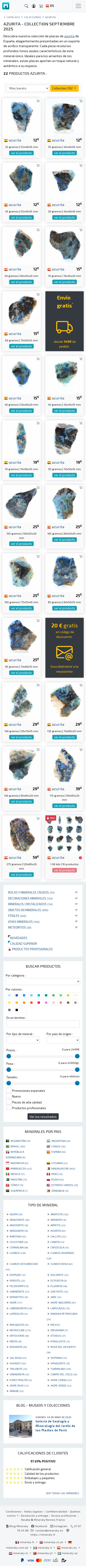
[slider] (8, 1056)
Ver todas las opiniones (62, 1493)
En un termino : (16, 1018)
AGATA (16, 1214)
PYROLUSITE (60, 1341)
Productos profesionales (30, 949)
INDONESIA (19, 1162)
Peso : (10, 1063)
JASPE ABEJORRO (63, 1302)
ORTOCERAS (19, 1335)
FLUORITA (58, 1286)
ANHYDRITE (19, 1225)
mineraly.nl (19, 1553)
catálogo (13, 17)
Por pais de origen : (60, 1034)
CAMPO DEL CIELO (63, 1374)
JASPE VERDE (60, 1385)
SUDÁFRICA (19, 1190)
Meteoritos (19, 927)
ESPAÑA (58, 1151)
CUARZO (18, 1252)
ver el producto (21, 153)
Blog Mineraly (17, 1526)
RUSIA (57, 1179)
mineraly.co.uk (51, 1542)
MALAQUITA (19, 1324)
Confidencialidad (56, 1511)
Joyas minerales (24, 922)
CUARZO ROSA (61, 1263)
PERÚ (56, 1173)
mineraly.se (68, 1553)
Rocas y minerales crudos (31, 892)
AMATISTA (59, 1214)
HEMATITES (19, 1296)
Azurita (50, 17)
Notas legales (33, 1511)
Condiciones (13, 1511)
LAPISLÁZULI (60, 1308)
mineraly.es (67, 1547)
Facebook (39, 1526)
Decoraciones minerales (30, 898)
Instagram (58, 1526)
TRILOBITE (18, 1368)
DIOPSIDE (17, 1274)
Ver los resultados (43, 1117)
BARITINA (18, 1236)
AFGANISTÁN (20, 1140)
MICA (55, 1324)
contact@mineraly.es (49, 1530)
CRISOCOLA (59, 1247)
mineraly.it (43, 1547)
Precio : (11, 1050)
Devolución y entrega (34, 1515)
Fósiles (17, 916)
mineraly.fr (25, 1542)
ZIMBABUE (59, 1190)
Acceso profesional (64, 1515)
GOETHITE (59, 1291)
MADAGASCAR (63, 1168)
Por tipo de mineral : (20, 1034)
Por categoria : (15, 975)
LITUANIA (59, 1162)
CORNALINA (19, 1247)
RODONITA (18, 1346)
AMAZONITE (19, 1219)
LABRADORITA (21, 1308)
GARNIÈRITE (19, 1291)
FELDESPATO (19, 1286)
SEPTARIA (58, 1357)
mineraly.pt (43, 1553)
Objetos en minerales (28, 910)
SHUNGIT (18, 1363)
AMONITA (58, 1219)
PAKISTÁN (19, 1179)
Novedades (17, 938)
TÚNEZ (17, 1184)
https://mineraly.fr (43, 1534)
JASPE (16, 1302)
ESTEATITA (58, 1280)
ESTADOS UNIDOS (64, 1184)
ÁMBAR (16, 1390)
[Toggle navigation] (78, 6)
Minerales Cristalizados (30, 904)
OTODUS (58, 1335)
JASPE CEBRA (61, 1379)
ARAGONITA (19, 1230)
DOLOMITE (59, 1274)
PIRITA (16, 1341)
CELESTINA (19, 1241)
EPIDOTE (17, 1280)
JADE (55, 1296)
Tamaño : (12, 1077)
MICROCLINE (20, 1330)
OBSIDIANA (59, 1330)
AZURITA (57, 1230)
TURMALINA (60, 1368)
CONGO (58, 1146)
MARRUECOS (21, 1168)
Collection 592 (64, 88)
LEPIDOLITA (19, 1313)
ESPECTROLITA (21, 1379)
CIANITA (57, 1241)
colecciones (32, 17)
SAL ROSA (18, 1357)
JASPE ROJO (19, 1385)
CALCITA (58, 1236)
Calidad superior (22, 943)
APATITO (57, 1225)
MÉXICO (18, 1173)
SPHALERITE (59, 1363)
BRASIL (18, 1146)
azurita (12, 140)
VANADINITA (19, 1374)
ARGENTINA (60, 1140)
